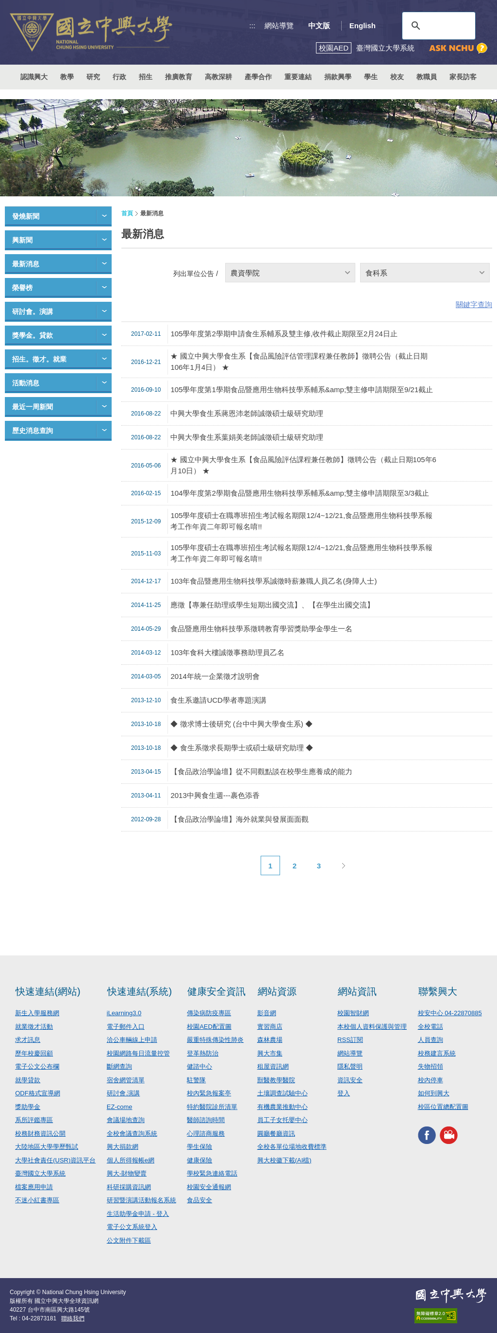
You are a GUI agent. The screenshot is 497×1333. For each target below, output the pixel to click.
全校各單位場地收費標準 (292, 1146)
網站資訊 (357, 991)
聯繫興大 (437, 991)
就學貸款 (27, 1080)
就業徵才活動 (34, 1026)
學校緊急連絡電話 (212, 1173)
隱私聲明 (350, 1066)
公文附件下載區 (129, 1240)
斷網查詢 (119, 1066)
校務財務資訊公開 (40, 1133)
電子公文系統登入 (132, 1226)
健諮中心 (199, 1066)
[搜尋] (437, 26)
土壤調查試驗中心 (282, 1093)
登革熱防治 (202, 1053)
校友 (397, 77)
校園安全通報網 (209, 1187)
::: (252, 25)
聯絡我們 (72, 1318)
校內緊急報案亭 (209, 1093)
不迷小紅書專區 (37, 1200)
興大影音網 (449, 1135)
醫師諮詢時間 (206, 1120)
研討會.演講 (123, 1093)
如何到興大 (433, 1093)
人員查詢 (430, 1039)
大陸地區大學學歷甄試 (46, 1146)
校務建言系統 (437, 1053)
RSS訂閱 (350, 1039)
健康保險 (199, 1160)
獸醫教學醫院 (276, 1080)
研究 (93, 77)
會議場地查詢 (126, 1120)
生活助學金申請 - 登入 (138, 1213)
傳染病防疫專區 (209, 1013)
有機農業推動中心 (282, 1106)
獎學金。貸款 (32, 335)
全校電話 (430, 1026)
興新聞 (22, 240)
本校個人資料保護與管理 (372, 1026)
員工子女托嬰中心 (282, 1120)
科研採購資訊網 (129, 1187)
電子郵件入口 (126, 1026)
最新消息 (25, 264)
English (362, 25)
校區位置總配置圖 (443, 1106)
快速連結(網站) (48, 991)
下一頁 (343, 865)
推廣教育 (178, 77)
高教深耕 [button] (218, 77)
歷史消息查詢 (32, 430)
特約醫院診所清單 (212, 1106)
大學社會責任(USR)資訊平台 (55, 1160)
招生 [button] (145, 77)
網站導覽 (279, 25)
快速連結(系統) (139, 991)
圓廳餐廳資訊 (276, 1133)
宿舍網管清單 (126, 1080)
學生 (371, 77)
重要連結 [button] (298, 77)
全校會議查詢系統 (132, 1133)
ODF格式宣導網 (37, 1093)
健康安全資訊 (216, 991)
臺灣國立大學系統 (40, 1173)
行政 (119, 77)
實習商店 (269, 1026)
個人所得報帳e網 (130, 1160)
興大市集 (269, 1053)
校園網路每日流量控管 (138, 1053)
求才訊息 (27, 1039)
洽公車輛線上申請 (132, 1039)
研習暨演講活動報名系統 (141, 1200)
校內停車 (430, 1080)
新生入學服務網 (37, 1013)
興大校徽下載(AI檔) (284, 1160)
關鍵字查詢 (474, 304)
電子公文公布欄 (37, 1066)
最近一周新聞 (32, 407)
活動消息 (25, 383)
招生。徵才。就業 (39, 359)
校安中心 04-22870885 (450, 1013)
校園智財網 (353, 1013)
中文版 (319, 25)
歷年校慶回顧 (34, 1053)
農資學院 (245, 273)
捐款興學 (337, 77)
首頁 (127, 213)
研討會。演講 (32, 311)
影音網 (266, 1013)
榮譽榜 (22, 288)
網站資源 (277, 991)
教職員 (426, 77)
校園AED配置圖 (209, 1026)
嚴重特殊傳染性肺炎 (215, 1039)
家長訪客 (463, 77)
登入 (343, 1093)
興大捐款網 (122, 1146)
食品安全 (199, 1200)
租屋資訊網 (273, 1066)
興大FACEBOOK (427, 1135)
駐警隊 (196, 1080)
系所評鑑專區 (34, 1120)
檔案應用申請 (34, 1187)
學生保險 (199, 1146)
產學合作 (258, 77)
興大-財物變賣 (127, 1173)
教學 (67, 77)
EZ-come (120, 1106)
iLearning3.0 (124, 1013)
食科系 (376, 273)
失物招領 (430, 1066)
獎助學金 (27, 1106)
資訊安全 (350, 1080)
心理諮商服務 (206, 1133)
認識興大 (34, 77)
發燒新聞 (25, 216)
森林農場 (269, 1039)
